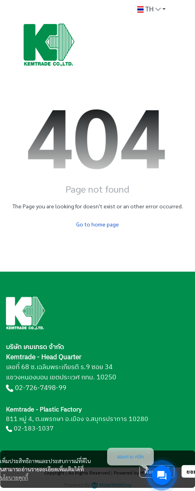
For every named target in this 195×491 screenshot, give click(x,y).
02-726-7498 (35, 388)
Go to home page (97, 224)
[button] (151, 9)
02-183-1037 (34, 428)
